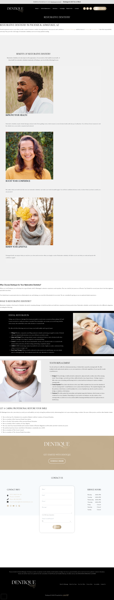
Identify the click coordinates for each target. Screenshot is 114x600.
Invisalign (62, 8)
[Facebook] (87, 8)
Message (44, 507)
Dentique (87, 29)
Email (43, 495)
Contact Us (103, 584)
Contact (77, 8)
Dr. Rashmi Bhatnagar (70, 29)
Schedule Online (99, 8)
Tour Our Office (81, 584)
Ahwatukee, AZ (95, 29)
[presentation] (4, 596)
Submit (57, 527)
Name (44, 489)
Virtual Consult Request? (48, 518)
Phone (44, 501)
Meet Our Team (73, 584)
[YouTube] (90, 8)
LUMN (66, 595)
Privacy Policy (90, 584)
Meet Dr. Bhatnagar (64, 584)
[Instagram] (84, 8)
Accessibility (96, 584)
